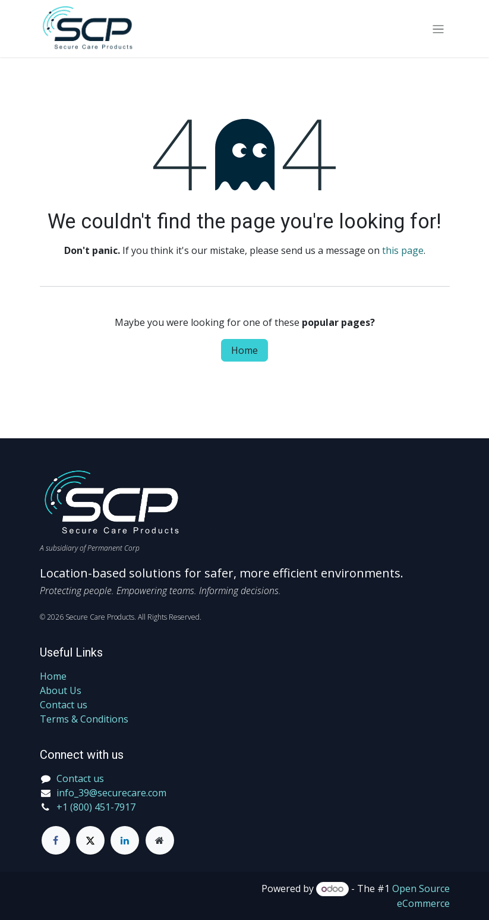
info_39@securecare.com (111, 792)
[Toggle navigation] (438, 28)
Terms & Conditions (84, 719)
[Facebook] (56, 840)
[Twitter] (90, 840)
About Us (60, 690)
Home (244, 350)
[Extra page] (160, 840)
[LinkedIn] (125, 840)
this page (403, 250)
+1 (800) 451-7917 (95, 807)
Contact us (63, 704)
